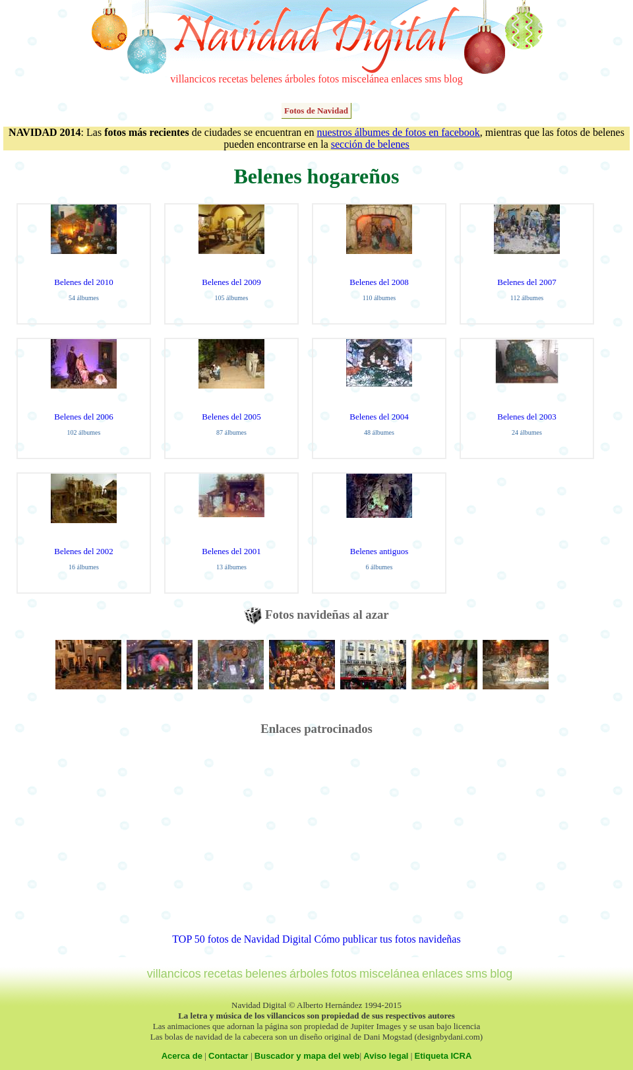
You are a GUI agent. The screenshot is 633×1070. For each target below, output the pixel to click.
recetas (233, 78)
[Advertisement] (316, 841)
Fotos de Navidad (316, 110)
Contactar (228, 1056)
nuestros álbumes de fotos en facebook (397, 132)
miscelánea (365, 78)
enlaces (406, 78)
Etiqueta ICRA (443, 1056)
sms (433, 78)
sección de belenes (370, 144)
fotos (328, 78)
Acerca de (182, 1056)
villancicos (193, 78)
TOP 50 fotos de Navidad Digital (241, 939)
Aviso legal (385, 1056)
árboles (300, 78)
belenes (266, 78)
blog (453, 78)
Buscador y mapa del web (307, 1056)
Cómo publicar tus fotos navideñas (387, 939)
